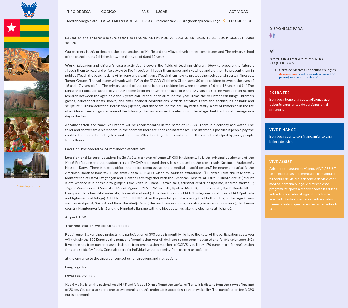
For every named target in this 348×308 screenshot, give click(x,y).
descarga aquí (288, 74)
